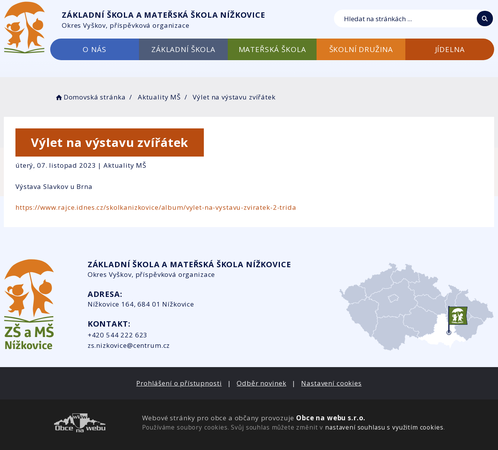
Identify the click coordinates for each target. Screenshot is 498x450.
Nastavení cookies (331, 383)
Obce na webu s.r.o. (331, 417)
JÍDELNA (450, 49)
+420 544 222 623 (118, 334)
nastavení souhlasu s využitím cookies (384, 427)
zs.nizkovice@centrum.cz (129, 345)
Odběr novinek (261, 383)
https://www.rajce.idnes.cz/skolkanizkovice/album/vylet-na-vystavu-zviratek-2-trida (155, 207)
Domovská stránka (89, 97)
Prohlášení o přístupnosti (179, 383)
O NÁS (94, 49)
